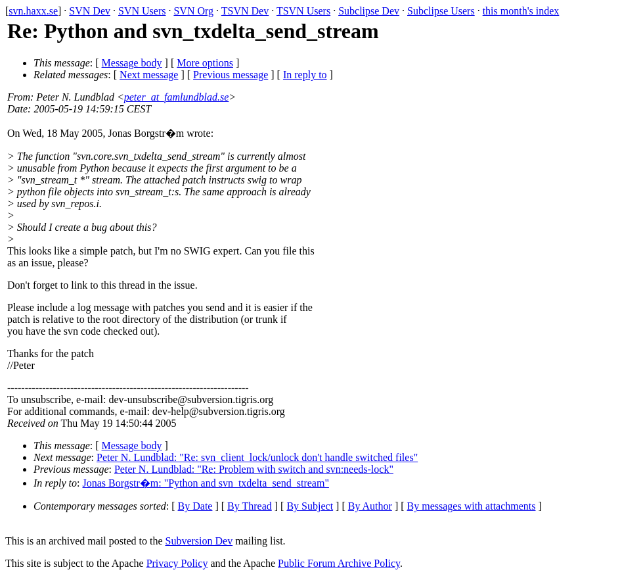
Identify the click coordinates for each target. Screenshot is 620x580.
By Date (195, 506)
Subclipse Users (441, 10)
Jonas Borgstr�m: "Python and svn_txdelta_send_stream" (206, 483)
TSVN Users (303, 10)
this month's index (521, 10)
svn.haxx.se (33, 10)
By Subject (309, 506)
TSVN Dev (245, 10)
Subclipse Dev (368, 10)
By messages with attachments (471, 506)
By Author (370, 506)
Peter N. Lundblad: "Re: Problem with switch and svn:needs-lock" (253, 469)
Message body (132, 62)
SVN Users (142, 10)
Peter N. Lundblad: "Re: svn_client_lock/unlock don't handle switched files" (257, 457)
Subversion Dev (199, 540)
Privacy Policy (177, 563)
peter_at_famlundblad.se (176, 97)
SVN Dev (89, 10)
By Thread (249, 506)
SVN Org (193, 10)
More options (205, 62)
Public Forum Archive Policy (339, 563)
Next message (149, 74)
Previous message (230, 74)
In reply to (305, 74)
